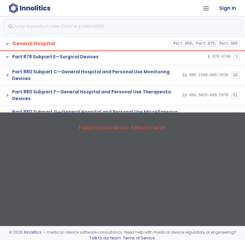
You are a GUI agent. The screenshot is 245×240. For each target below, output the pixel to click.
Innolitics (32, 232)
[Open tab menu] (206, 8)
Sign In (227, 8)
